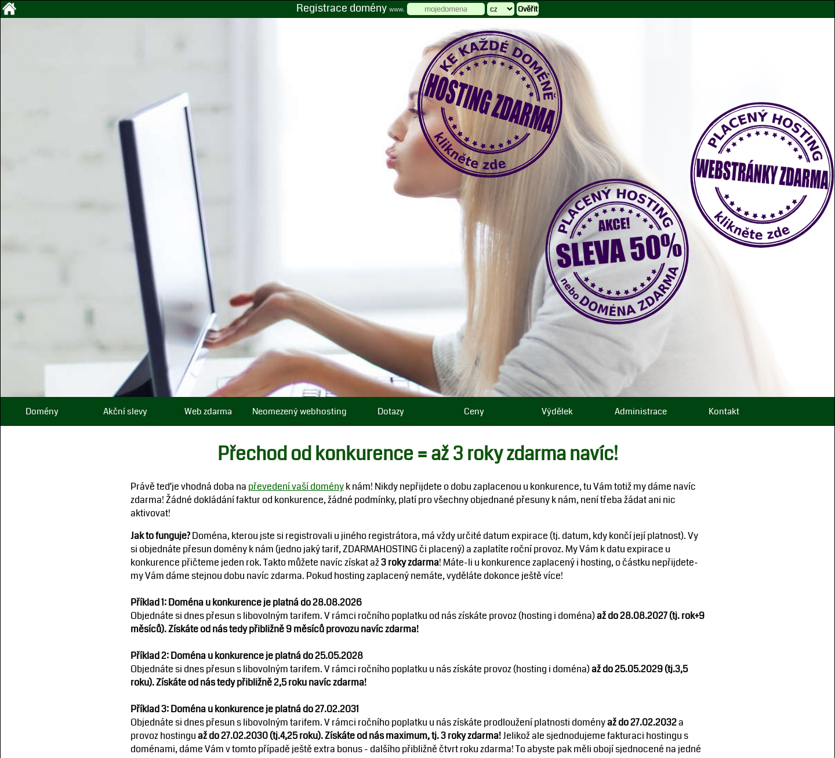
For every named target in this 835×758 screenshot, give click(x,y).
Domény (42, 411)
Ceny (474, 411)
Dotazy (390, 411)
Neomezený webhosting (299, 411)
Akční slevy (125, 411)
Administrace (641, 411)
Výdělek (557, 411)
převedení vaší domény (296, 486)
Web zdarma (208, 411)
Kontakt (724, 411)
